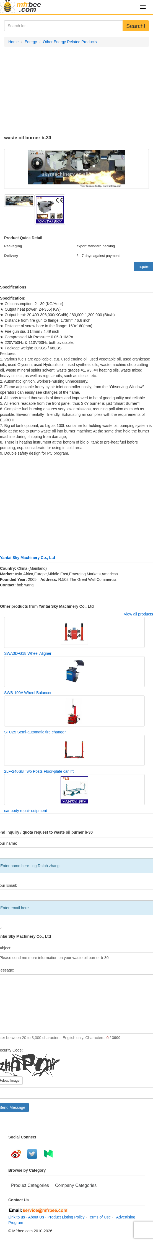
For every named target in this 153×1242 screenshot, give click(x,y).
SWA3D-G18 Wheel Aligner (27, 653)
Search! (135, 26)
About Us (36, 1217)
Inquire (143, 266)
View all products (138, 614)
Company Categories (76, 1185)
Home (13, 42)
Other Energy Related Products (70, 42)
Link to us (16, 1217)
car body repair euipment (25, 810)
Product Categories (30, 1185)
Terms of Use (99, 1217)
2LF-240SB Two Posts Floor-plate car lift (39, 771)
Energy (31, 42)
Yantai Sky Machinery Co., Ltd (27, 557)
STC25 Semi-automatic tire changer (35, 732)
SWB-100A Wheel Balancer (27, 692)
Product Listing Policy (66, 1217)
